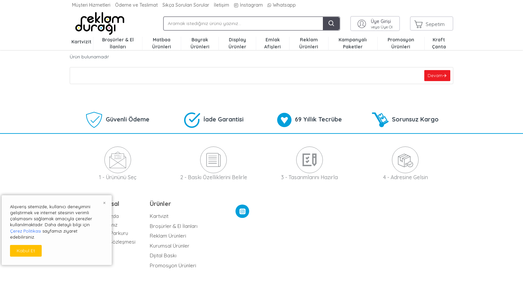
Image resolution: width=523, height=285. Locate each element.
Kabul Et (26, 251)
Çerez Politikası (25, 231)
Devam (434, 76)
